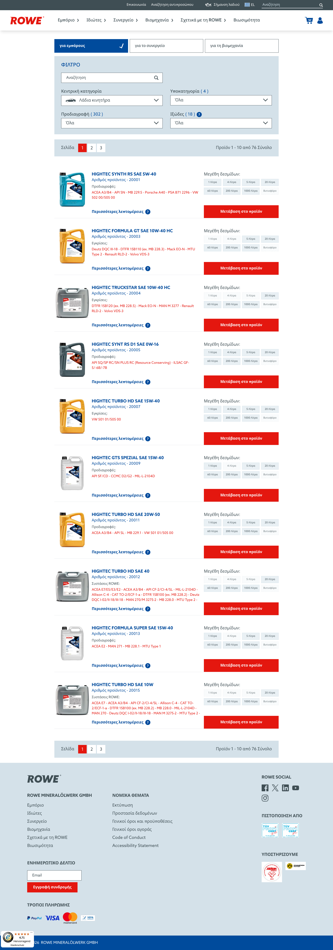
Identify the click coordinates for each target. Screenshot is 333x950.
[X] (275, 787)
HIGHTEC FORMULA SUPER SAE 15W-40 (132, 628)
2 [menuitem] (91, 148)
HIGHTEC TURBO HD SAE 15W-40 (126, 401)
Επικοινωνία (136, 5)
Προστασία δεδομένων (134, 813)
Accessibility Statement (135, 845)
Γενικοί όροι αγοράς (132, 829)
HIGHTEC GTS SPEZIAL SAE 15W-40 (128, 458)
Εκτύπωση (122, 805)
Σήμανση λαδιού (222, 5)
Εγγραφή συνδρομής (52, 887)
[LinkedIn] (285, 787)
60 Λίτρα (212, 191)
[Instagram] (265, 798)
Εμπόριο (69, 20)
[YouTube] (295, 787)
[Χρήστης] (320, 20)
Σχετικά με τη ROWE (204, 20)
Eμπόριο (35, 805)
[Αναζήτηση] (321, 5)
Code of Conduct (129, 837)
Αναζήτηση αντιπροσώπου (172, 5)
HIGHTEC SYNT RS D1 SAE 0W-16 (125, 344)
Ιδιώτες (96, 20)
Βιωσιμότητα (246, 20)
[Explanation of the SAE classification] (199, 114)
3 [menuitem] (101, 148)
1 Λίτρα (212, 182)
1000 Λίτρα (251, 191)
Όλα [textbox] (179, 100)
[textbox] (112, 100)
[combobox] (112, 100)
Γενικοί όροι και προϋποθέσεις (142, 821)
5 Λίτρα (250, 182)
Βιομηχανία (159, 20)
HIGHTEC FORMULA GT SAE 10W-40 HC (132, 231)
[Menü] (31, 933)
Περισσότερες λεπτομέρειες (121, 211)
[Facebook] (265, 787)
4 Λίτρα (231, 182)
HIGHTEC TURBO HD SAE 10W (122, 685)
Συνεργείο (125, 20)
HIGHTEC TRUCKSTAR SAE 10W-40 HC (131, 287)
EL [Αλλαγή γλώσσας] (250, 5)
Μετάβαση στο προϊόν (241, 211)
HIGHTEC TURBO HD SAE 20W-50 (126, 514)
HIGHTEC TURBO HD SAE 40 (121, 571)
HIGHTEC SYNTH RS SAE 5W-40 (124, 174)
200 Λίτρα (232, 191)
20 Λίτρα (270, 182)
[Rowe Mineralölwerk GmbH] (27, 20)
